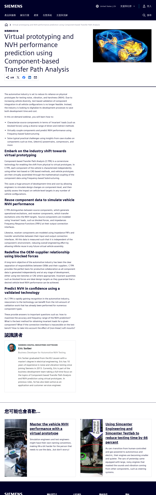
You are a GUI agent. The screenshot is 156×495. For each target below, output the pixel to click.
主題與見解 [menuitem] (62, 15)
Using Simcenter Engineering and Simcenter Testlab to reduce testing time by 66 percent (127, 433)
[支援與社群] (128, 6)
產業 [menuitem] (36, 15)
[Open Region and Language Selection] (106, 6)
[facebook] (24, 78)
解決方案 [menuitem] (24, 15)
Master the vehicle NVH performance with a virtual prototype (49, 428)
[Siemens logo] (13, 6)
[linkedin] (29, 78)
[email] (35, 78)
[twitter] (18, 78)
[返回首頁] (6, 25)
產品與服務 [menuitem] (10, 15)
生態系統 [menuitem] (47, 15)
